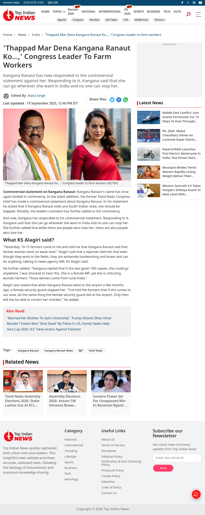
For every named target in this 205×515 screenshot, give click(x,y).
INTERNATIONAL (110, 12)
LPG (126, 20)
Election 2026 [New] (73, 12)
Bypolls (62, 20)
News (22, 35)
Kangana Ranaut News (59, 351)
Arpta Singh (36, 96)
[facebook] (182, 2)
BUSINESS (153, 12)
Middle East (141, 20)
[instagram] (194, 2)
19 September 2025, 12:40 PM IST (40, 104)
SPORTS (139, 12)
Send (163, 468)
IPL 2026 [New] (127, 12)
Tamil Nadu (95, 351)
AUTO (177, 12)
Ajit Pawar (111, 20)
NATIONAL (89, 12)
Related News (22, 362)
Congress (77, 20)
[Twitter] (188, 2)
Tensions (159, 20)
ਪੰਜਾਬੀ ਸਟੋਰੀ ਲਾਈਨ (33, 3)
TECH (166, 12)
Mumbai (94, 20)
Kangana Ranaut (28, 351)
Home (7, 35)
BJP (81, 351)
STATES (57, 12)
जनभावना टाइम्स (11, 3)
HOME (45, 12)
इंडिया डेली (53, 3)
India (36, 35)
